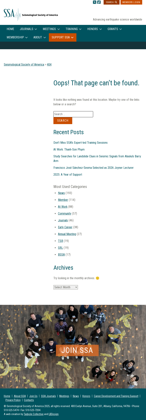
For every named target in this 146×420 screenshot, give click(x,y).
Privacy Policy (13, 400)
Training (72, 29)
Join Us (33, 396)
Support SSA (61, 37)
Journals (26, 29)
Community (64, 213)
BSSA (61, 254)
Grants (113, 29)
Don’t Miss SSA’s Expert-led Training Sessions (80, 142)
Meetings (49, 29)
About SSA (20, 396)
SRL (60, 248)
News (61, 193)
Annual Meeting (67, 234)
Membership (15, 37)
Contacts (29, 400)
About (37, 37)
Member (63, 200)
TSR (60, 241)
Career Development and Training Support (116, 396)
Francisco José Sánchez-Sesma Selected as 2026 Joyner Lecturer (93, 168)
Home (10, 29)
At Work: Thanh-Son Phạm (69, 149)
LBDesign (54, 414)
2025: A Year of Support (67, 174)
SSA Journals (48, 396)
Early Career (65, 227)
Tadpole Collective (34, 414)
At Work (62, 206)
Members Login (131, 2)
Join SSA (77, 350)
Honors (92, 29)
